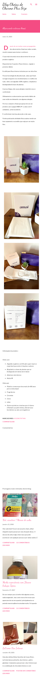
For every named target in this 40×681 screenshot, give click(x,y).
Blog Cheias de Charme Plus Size (15, 6)
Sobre (14, 14)
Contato (24, 14)
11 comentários (22, 608)
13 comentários (22, 542)
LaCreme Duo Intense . (13, 648)
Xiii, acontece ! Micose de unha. (17, 520)
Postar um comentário (26, 671)
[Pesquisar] (31, 4)
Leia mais (6, 545)
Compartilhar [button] (8, 422)
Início (4, 14)
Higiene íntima (20, 418)
